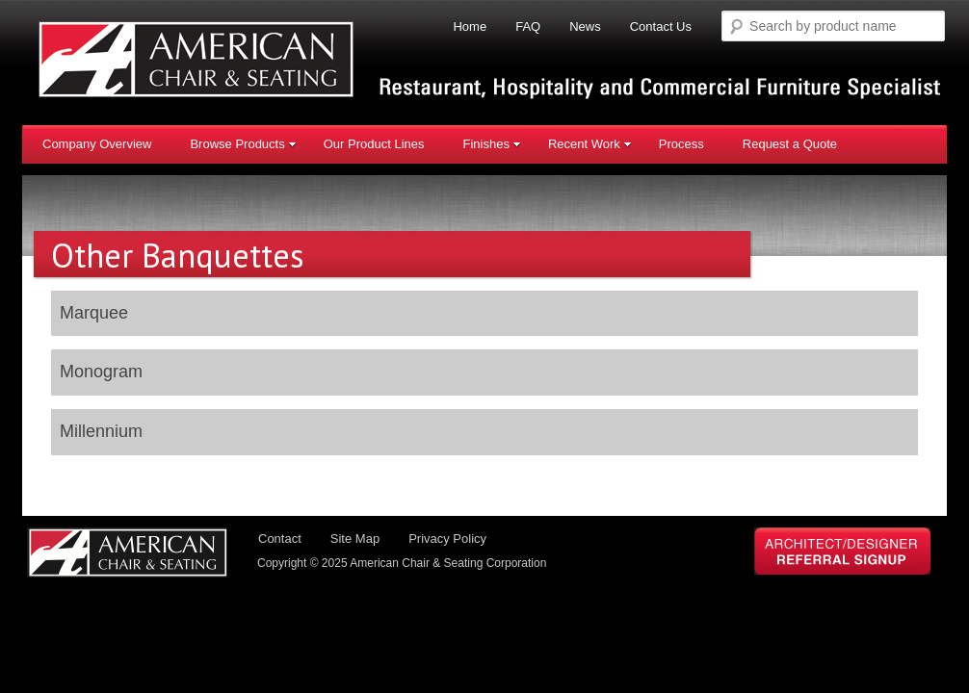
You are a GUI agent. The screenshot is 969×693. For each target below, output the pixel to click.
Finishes (491, 144)
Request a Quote (790, 144)
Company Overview (96, 144)
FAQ (527, 26)
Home (469, 26)
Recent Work (590, 144)
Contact (279, 538)
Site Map (355, 538)
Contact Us (661, 26)
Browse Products (243, 144)
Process (681, 144)
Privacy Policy (447, 538)
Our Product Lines (374, 144)
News (585, 26)
